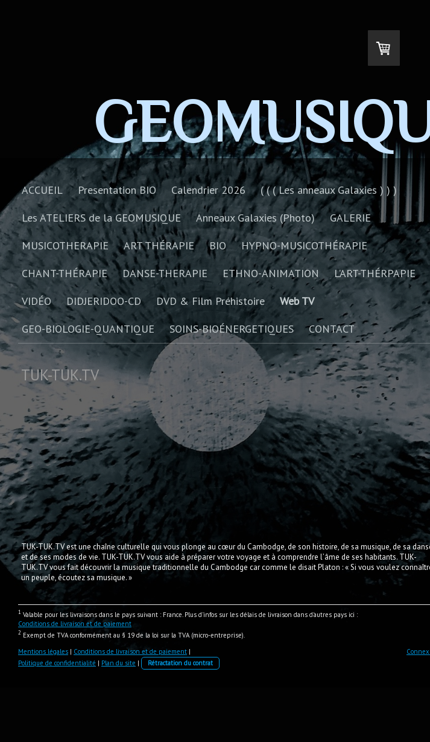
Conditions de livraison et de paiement (74, 623)
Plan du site (118, 663)
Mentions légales (43, 651)
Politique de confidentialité (57, 663)
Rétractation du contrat (180, 663)
